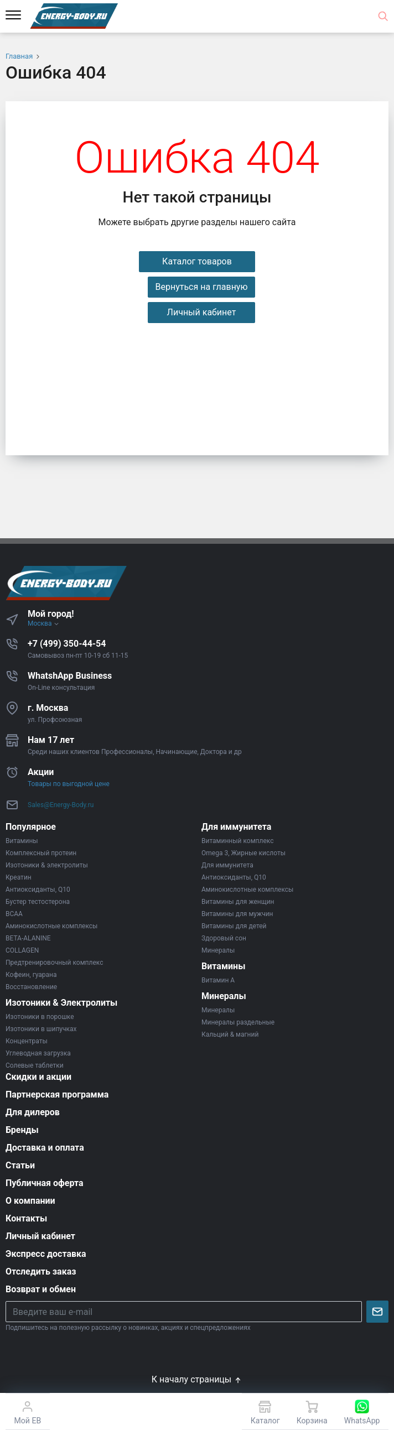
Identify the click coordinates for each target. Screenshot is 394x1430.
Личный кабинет (201, 312)
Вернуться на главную (201, 287)
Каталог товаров (197, 261)
